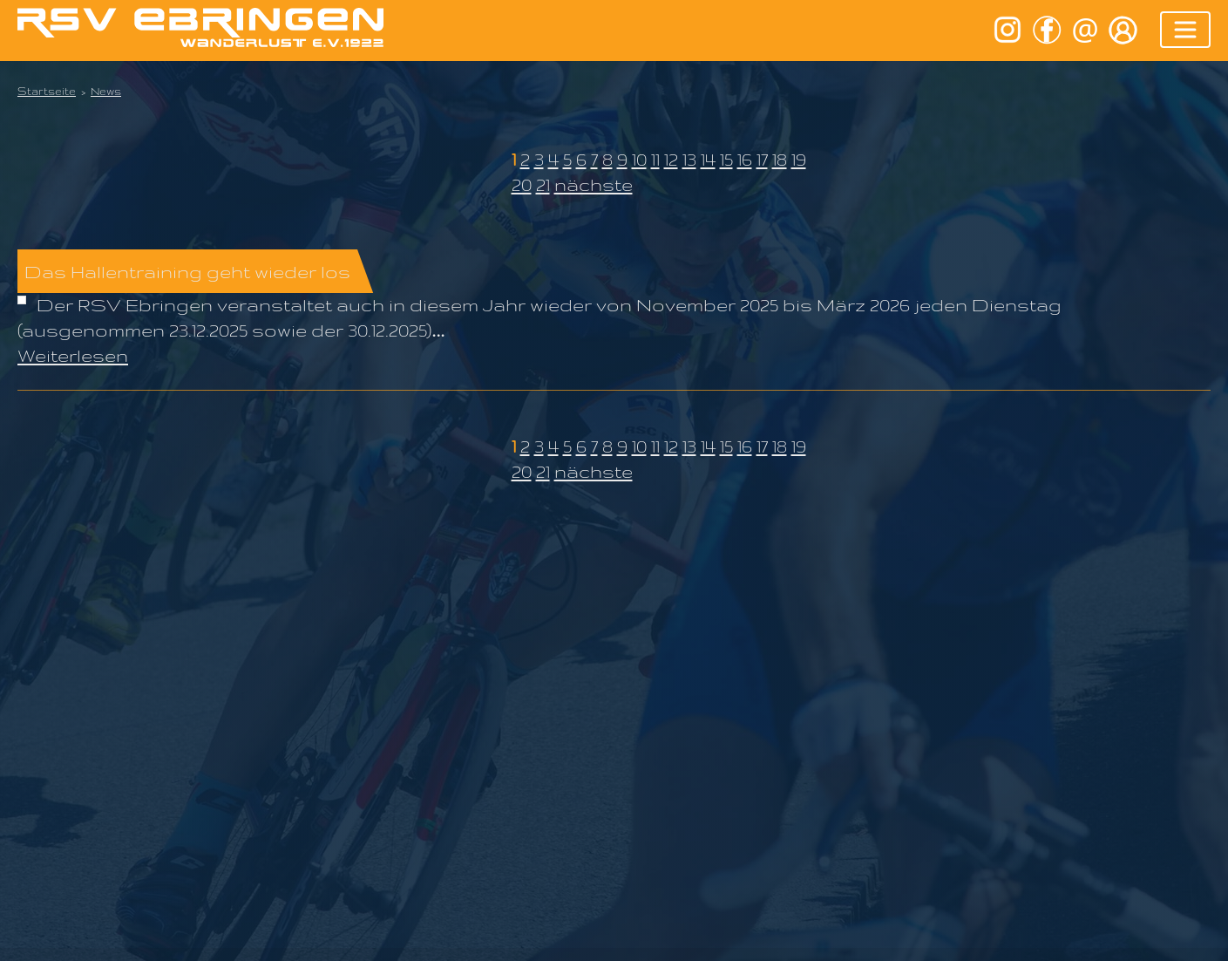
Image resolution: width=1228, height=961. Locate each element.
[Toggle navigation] (1185, 29)
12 (671, 159)
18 (779, 159)
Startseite (46, 91)
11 (655, 159)
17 (762, 159)
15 (726, 159)
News (106, 91)
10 (639, 159)
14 (708, 159)
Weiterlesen (72, 355)
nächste (593, 184)
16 (744, 159)
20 (522, 184)
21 (543, 184)
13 (689, 159)
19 (798, 159)
